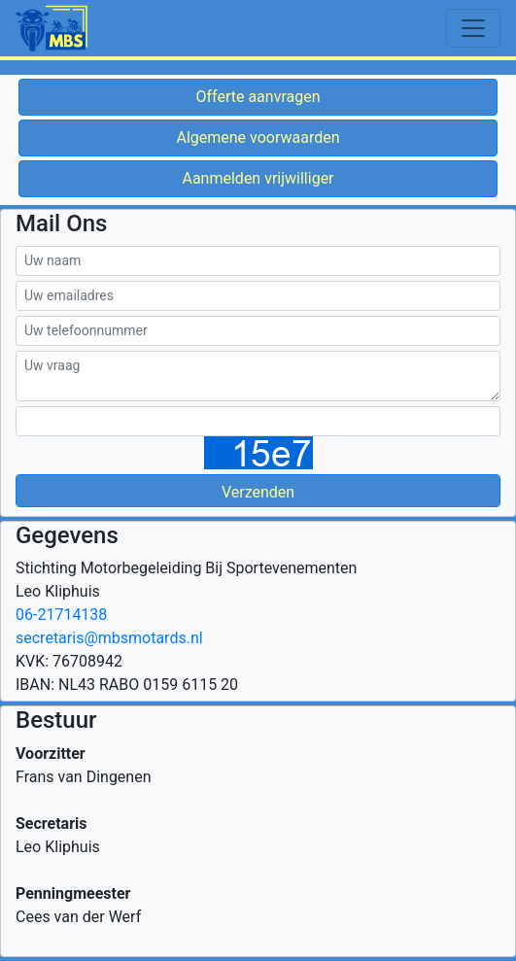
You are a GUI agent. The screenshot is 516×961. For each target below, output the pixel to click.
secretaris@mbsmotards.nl (109, 638)
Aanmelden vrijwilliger (257, 178)
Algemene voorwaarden (257, 137)
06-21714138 (61, 614)
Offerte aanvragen (257, 96)
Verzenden (258, 492)
